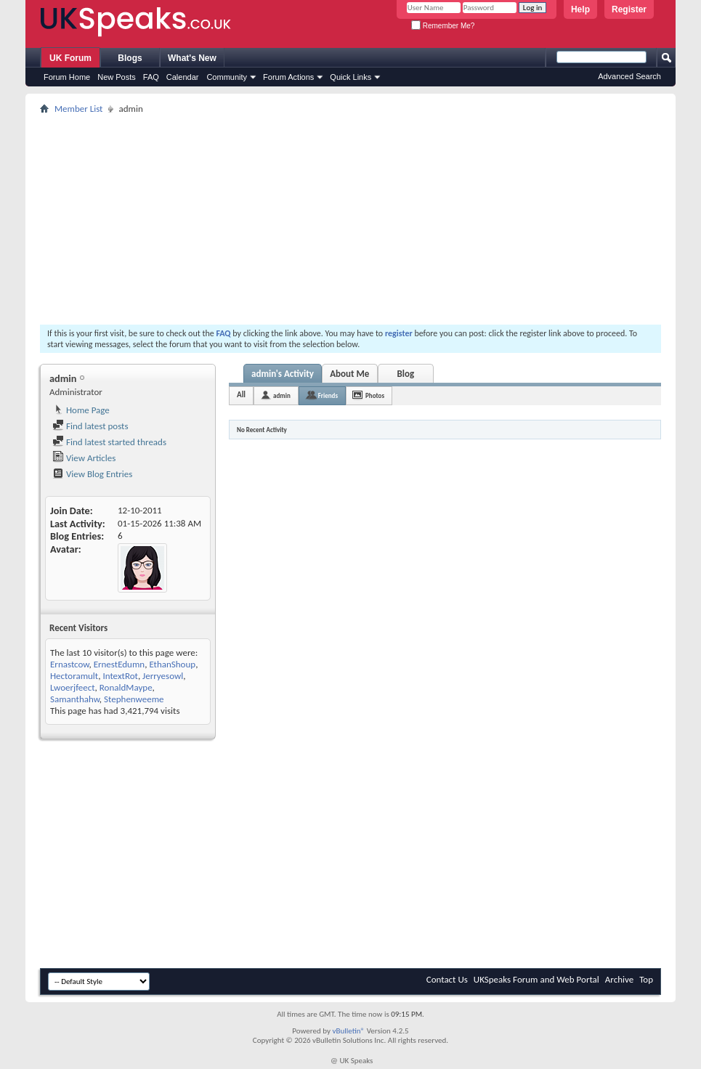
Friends (328, 395)
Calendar (182, 77)
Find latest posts (90, 425)
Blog (406, 373)
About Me (349, 373)
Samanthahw (75, 699)
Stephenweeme (134, 699)
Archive (619, 979)
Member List (78, 108)
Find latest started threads (109, 441)
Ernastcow (69, 664)
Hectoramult (74, 675)
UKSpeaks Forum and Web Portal (536, 979)
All (241, 394)
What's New (192, 58)
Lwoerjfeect (72, 687)
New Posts (116, 77)
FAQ (151, 77)
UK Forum (70, 58)
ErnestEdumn (119, 664)
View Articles (84, 457)
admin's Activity (282, 373)
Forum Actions (288, 77)
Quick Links (350, 77)
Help (580, 9)
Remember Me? (442, 26)
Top (646, 979)
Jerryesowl (162, 675)
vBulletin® (348, 1031)
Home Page (81, 410)
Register (629, 9)
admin (282, 395)
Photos (374, 395)
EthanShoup (172, 664)
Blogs (130, 58)
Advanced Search (629, 76)
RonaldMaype (126, 687)
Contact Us (447, 979)
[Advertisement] (350, 219)
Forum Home (67, 77)
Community (226, 77)
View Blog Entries (92, 473)
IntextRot (120, 675)
